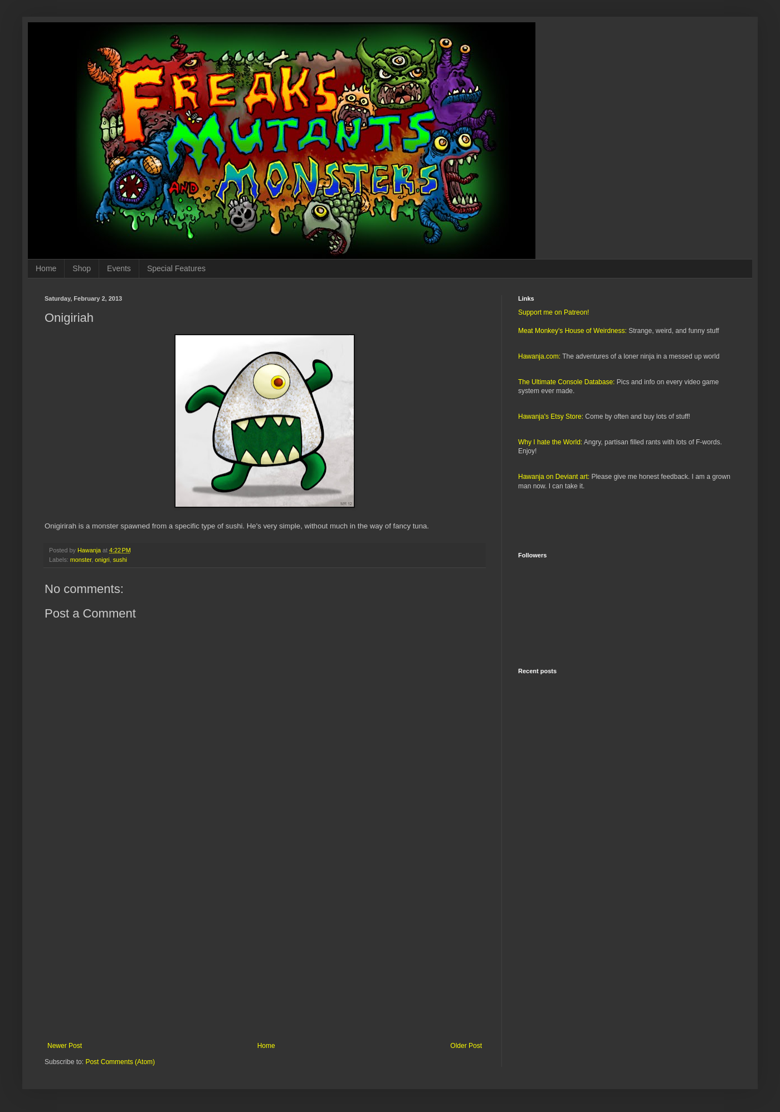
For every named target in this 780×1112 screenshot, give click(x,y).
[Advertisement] (265, 950)
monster (80, 559)
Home (46, 268)
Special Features (176, 268)
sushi (120, 559)
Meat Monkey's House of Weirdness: (572, 331)
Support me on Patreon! (553, 312)
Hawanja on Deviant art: (553, 477)
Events (119, 268)
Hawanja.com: (539, 356)
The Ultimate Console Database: (566, 382)
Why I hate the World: (550, 442)
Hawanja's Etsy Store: (550, 416)
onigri (102, 559)
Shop (81, 268)
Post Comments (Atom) (120, 1062)
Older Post (466, 1046)
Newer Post (64, 1046)
